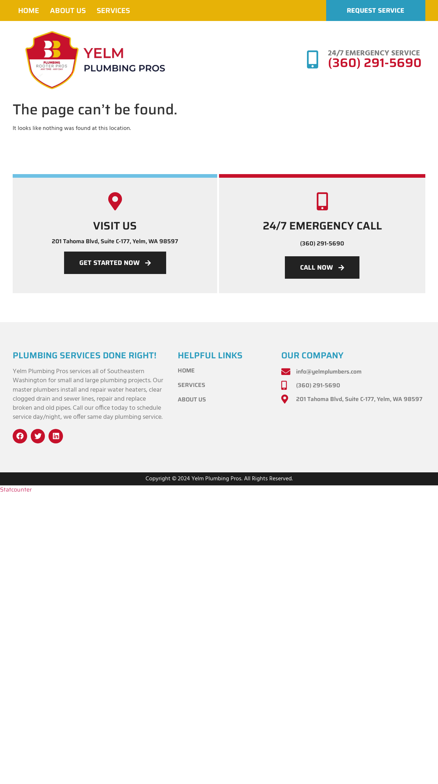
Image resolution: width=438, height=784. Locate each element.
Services (113, 10)
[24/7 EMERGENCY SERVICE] (312, 59)
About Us (68, 10)
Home (28, 10)
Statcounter (16, 489)
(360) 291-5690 (375, 62)
